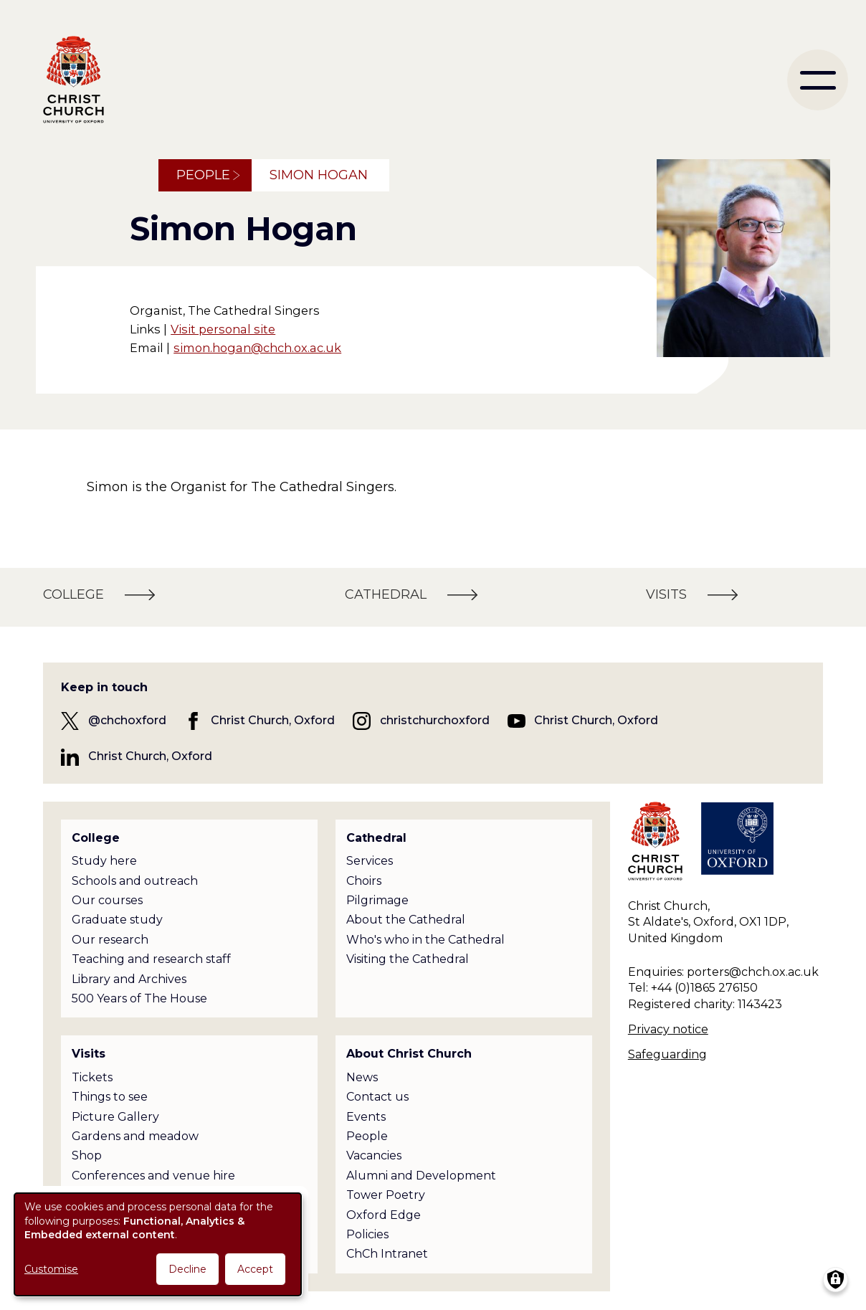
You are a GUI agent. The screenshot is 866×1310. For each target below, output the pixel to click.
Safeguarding (667, 1054)
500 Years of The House (139, 998)
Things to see (110, 1096)
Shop (87, 1155)
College (96, 838)
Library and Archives (129, 979)
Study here (104, 861)
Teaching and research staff (151, 959)
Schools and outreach (135, 881)
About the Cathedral (405, 919)
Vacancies (373, 1155)
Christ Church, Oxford (273, 720)
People (203, 175)
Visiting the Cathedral (407, 959)
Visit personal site (223, 329)
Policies (367, 1234)
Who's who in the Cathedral (425, 939)
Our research (110, 939)
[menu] (817, 79)
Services (369, 861)
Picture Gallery (115, 1117)
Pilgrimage (377, 900)
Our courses (107, 900)
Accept (255, 1269)
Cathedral (376, 838)
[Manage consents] (835, 1279)
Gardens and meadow (135, 1136)
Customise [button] (51, 1269)
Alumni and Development (421, 1175)
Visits (88, 1053)
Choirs (363, 881)
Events (366, 1117)
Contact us (377, 1096)
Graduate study (117, 919)
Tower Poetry (385, 1195)
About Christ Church (409, 1053)
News (362, 1077)
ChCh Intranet (387, 1254)
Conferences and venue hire (153, 1175)
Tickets (92, 1077)
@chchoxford (127, 720)
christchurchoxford (435, 720)
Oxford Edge (383, 1215)
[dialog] (157, 1244)
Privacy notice (668, 1029)
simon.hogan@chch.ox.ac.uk (257, 348)
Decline (187, 1269)
